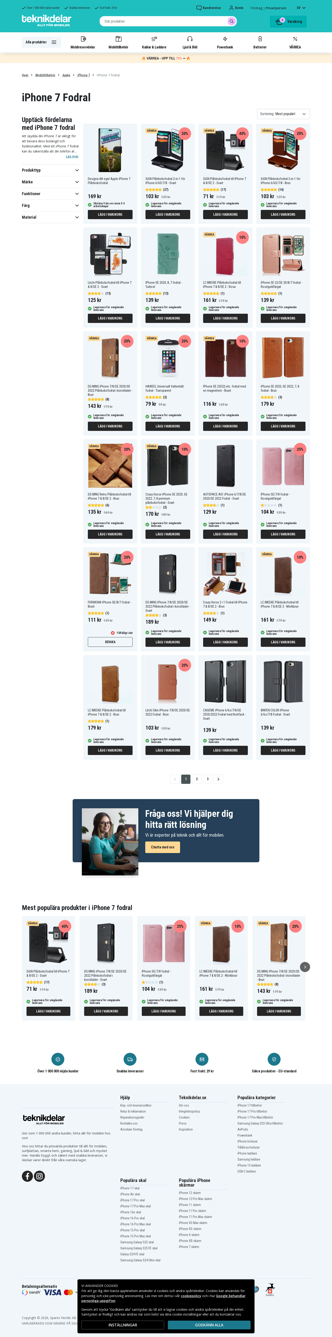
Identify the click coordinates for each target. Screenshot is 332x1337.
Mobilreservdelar (83, 42)
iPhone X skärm (189, 1235)
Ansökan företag (131, 1129)
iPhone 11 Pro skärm (192, 1211)
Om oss (184, 1105)
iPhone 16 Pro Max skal (135, 1224)
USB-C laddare (246, 1171)
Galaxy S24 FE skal (132, 1254)
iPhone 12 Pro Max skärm (195, 1199)
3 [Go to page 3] (207, 779)
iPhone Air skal (130, 1194)
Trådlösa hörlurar (248, 1147)
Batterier (260, 42)
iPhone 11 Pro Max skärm (195, 1217)
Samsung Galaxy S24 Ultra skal (140, 1260)
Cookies (184, 1117)
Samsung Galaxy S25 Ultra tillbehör (260, 1123)
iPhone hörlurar (247, 1141)
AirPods (242, 1129)
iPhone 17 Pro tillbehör (252, 1111)
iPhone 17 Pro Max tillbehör (255, 1117)
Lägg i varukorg (110, 214)
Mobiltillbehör (118, 42)
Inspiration (186, 1129)
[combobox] (168, 21)
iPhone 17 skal (129, 1188)
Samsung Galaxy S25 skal (137, 1242)
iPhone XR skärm (190, 1241)
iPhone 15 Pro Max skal (135, 1236)
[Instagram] (39, 1176)
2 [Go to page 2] (197, 779)
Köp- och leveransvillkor (135, 1105)
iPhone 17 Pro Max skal (135, 1206)
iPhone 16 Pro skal (132, 1218)
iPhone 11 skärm (190, 1205)
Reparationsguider (132, 1117)
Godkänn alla (209, 1325)
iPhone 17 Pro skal (132, 1200)
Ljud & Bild (190, 42)
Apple (66, 75)
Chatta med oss (162, 847)
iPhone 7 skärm (189, 1247)
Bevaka (110, 642)
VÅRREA (295, 42)
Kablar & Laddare (154, 42)
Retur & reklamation (133, 1111)
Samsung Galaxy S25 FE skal (138, 1248)
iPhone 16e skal (130, 1212)
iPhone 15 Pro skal (132, 1230)
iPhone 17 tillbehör (249, 1105)
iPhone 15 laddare (249, 1165)
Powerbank (225, 42)
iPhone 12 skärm (190, 1193)
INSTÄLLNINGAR (123, 1325)
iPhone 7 (83, 75)
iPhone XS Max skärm (193, 1223)
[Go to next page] (218, 779)
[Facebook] (27, 1176)
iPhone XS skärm (190, 1229)
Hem (25, 75)
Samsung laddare (248, 1159)
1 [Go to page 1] (186, 779)
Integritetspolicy (189, 1111)
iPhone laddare (247, 1153)
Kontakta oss (129, 1123)
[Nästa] (305, 967)
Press (183, 1123)
